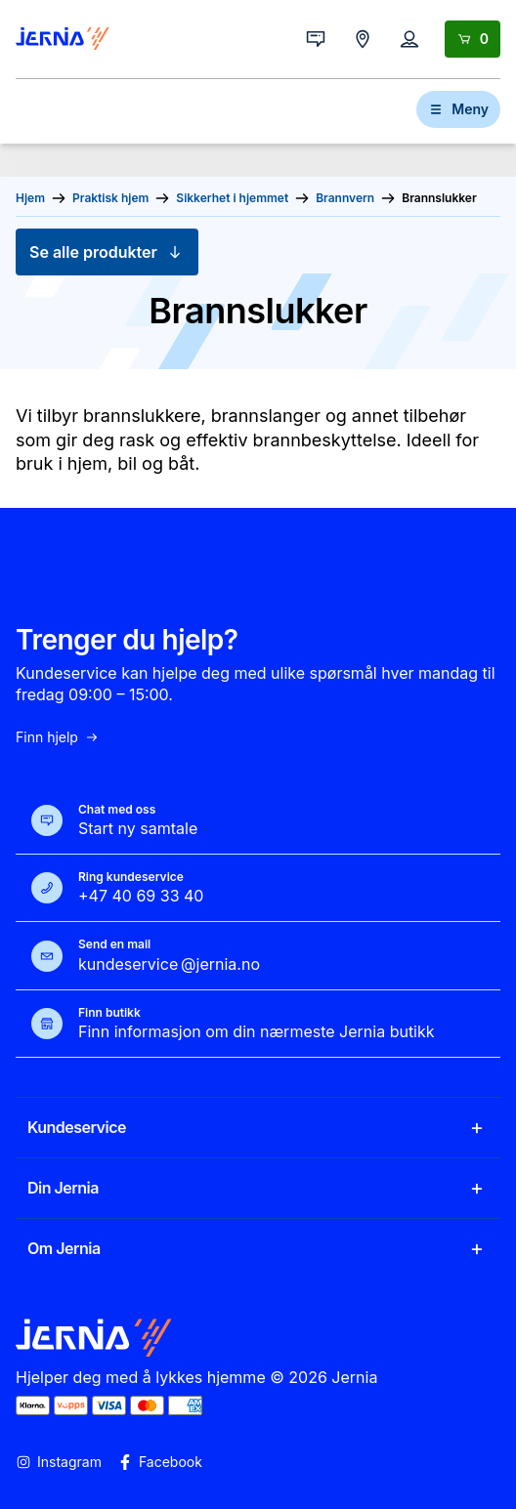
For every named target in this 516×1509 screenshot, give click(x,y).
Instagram (59, 1462)
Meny (458, 109)
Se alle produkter (107, 252)
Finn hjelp (58, 737)
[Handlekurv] (472, 39)
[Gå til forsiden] (62, 39)
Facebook (159, 1462)
